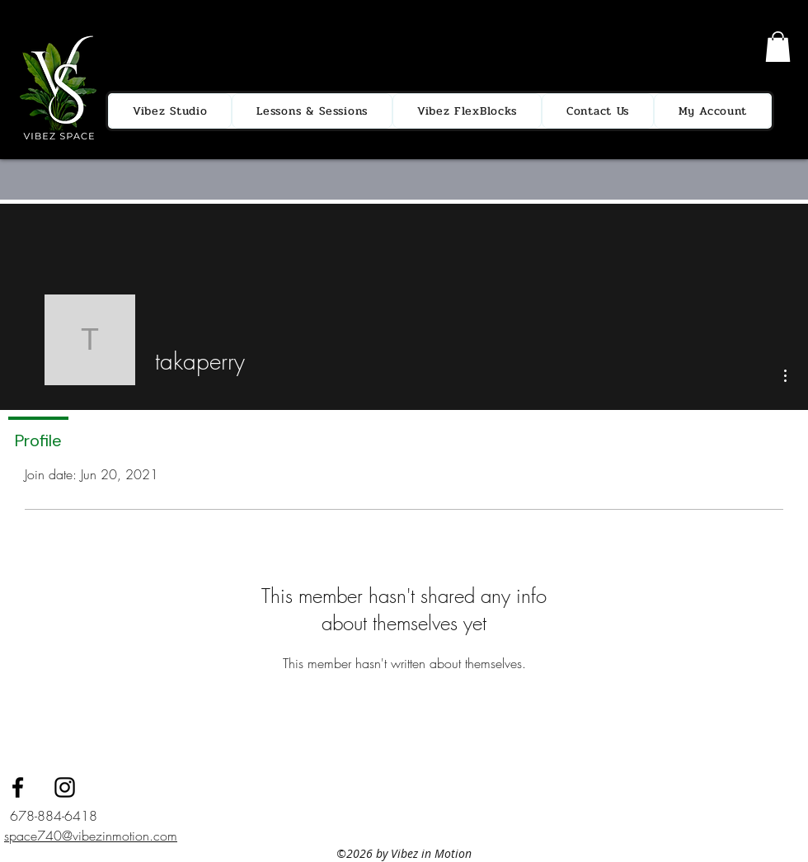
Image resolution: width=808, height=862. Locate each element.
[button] (778, 46)
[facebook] (17, 787)
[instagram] (64, 787)
